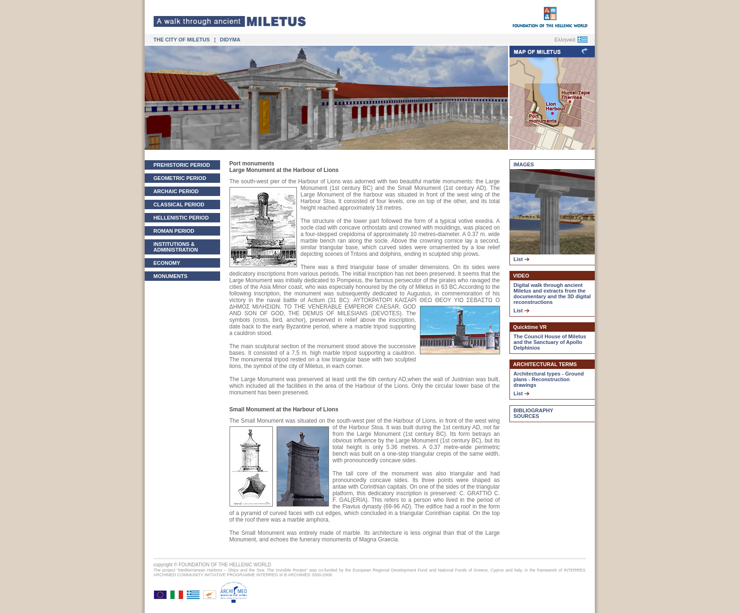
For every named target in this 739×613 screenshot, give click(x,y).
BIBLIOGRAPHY (533, 410)
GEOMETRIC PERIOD (180, 178)
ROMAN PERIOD (174, 231)
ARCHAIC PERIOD (176, 191)
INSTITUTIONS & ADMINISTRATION (176, 247)
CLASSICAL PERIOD (179, 204)
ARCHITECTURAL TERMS (545, 364)
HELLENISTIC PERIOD (181, 218)
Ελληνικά (564, 39)
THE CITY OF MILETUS (183, 39)
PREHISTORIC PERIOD (182, 165)
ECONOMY (167, 263)
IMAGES (524, 164)
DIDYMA (230, 39)
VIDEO (521, 275)
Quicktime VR (530, 327)
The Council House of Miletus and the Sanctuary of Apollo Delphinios (550, 342)
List (522, 259)
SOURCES (526, 416)
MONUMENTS (171, 276)
